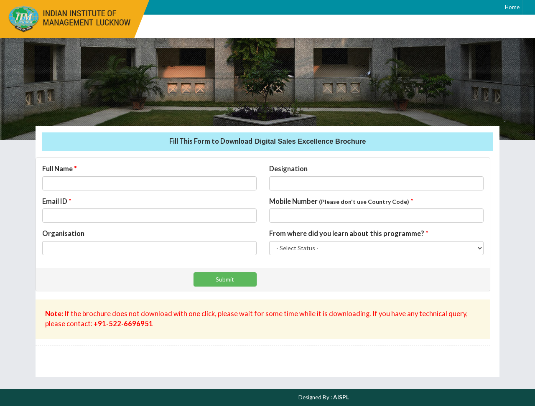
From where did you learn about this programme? (348, 233)
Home (512, 7)
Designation (288, 169)
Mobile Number (341, 201)
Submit (225, 279)
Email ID (56, 201)
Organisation (63, 233)
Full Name (59, 169)
